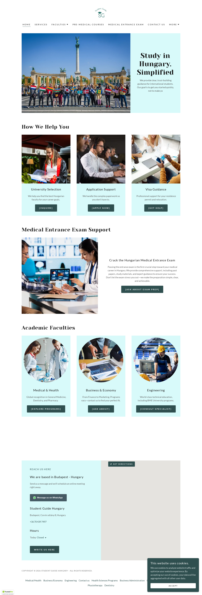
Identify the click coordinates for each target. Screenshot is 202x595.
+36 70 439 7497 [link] (38, 521)
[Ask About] (101, 409)
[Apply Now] (101, 208)
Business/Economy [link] (53, 580)
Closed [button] (40, 537)
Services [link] (41, 24)
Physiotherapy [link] (95, 585)
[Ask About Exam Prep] (142, 289)
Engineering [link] (71, 580)
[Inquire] (46, 208)
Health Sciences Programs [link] (105, 580)
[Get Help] (155, 208)
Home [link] (27, 24)
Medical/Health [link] (33, 580)
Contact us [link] (156, 24)
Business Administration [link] (132, 580)
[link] (101, 13)
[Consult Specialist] (155, 409)
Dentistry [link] (109, 585)
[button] (60, 24)
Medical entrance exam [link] (126, 24)
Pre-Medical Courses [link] (88, 24)
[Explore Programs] (46, 409)
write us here (44, 549)
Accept (173, 586)
